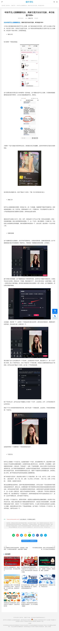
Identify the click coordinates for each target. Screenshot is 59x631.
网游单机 (34, 621)
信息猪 (29, 623)
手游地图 (52, 619)
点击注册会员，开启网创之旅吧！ (28, 519)
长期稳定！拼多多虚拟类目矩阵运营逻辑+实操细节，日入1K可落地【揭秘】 (29, 604)
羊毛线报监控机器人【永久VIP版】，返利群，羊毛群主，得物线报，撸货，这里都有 (47, 569)
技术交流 (30, 621)
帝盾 (42, 621)
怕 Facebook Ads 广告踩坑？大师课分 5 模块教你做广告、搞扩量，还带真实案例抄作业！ (29, 586)
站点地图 (13, 619)
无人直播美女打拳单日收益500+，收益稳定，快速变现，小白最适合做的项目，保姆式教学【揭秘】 (16, 548)
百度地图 (9, 619)
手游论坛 (22, 621)
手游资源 (26, 621)
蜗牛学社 (29, 2)
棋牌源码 (38, 621)
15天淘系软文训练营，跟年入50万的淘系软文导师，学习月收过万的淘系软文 (43, 548)
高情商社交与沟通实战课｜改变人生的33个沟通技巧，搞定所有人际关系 (12, 604)
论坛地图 (48, 619)
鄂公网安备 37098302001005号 (38, 619)
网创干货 (13, 5)
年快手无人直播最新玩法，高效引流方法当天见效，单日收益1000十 (12, 569)
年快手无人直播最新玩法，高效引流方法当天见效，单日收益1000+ (36, 527)
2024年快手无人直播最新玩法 (12, 22)
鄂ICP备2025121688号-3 (26, 619)
